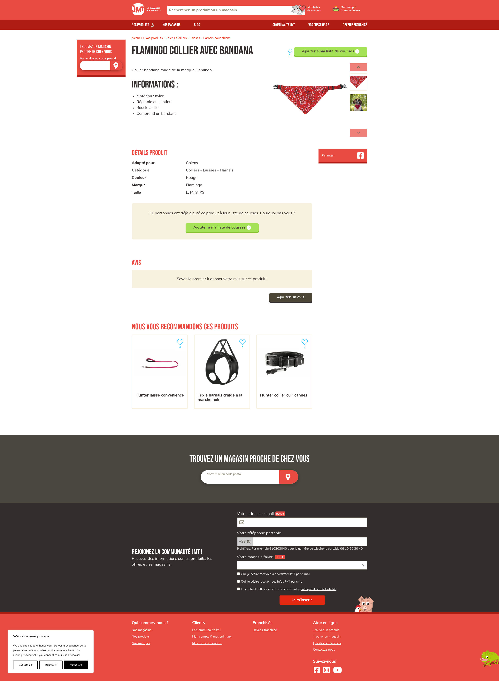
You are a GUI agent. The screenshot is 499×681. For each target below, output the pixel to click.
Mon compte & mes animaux (211, 636)
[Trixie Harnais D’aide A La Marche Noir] (222, 372)
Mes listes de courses (207, 643)
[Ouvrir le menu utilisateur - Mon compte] (354, 10)
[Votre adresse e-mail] (302, 522)
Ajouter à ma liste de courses (330, 51)
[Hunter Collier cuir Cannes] (284, 372)
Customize (25, 664)
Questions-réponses (327, 643)
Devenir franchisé (355, 24)
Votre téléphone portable (259, 533)
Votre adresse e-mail (255, 514)
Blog (197, 24)
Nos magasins (171, 24)
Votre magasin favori (255, 557)
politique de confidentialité (318, 589)
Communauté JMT (284, 24)
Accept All (76, 664)
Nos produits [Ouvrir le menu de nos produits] (140, 24)
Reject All (51, 664)
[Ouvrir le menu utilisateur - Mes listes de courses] (324, 10)
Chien (169, 38)
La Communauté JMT (206, 630)
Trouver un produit (326, 630)
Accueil (137, 38)
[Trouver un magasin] (116, 65)
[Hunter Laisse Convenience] (160, 372)
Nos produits (154, 38)
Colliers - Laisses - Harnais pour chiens (203, 38)
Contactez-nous (324, 649)
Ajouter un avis (290, 297)
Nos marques (141, 643)
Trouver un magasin (327, 636)
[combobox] (236, 10)
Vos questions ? (318, 24)
